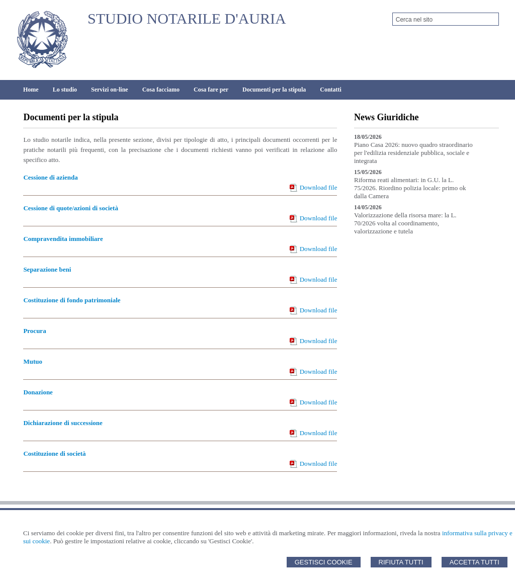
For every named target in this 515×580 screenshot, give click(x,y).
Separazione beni (47, 269)
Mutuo (32, 361)
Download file (318, 187)
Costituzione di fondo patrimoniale (71, 300)
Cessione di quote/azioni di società (70, 208)
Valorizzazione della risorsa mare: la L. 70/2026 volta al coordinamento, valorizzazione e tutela (405, 223)
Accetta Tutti (474, 562)
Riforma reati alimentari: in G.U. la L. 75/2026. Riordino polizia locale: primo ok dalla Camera (410, 188)
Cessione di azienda (50, 177)
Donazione (38, 392)
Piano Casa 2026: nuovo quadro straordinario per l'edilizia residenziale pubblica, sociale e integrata (413, 152)
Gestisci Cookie (324, 562)
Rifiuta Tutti (401, 562)
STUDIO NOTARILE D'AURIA (187, 18)
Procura (34, 331)
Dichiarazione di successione (62, 423)
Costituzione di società (54, 453)
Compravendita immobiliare (63, 238)
